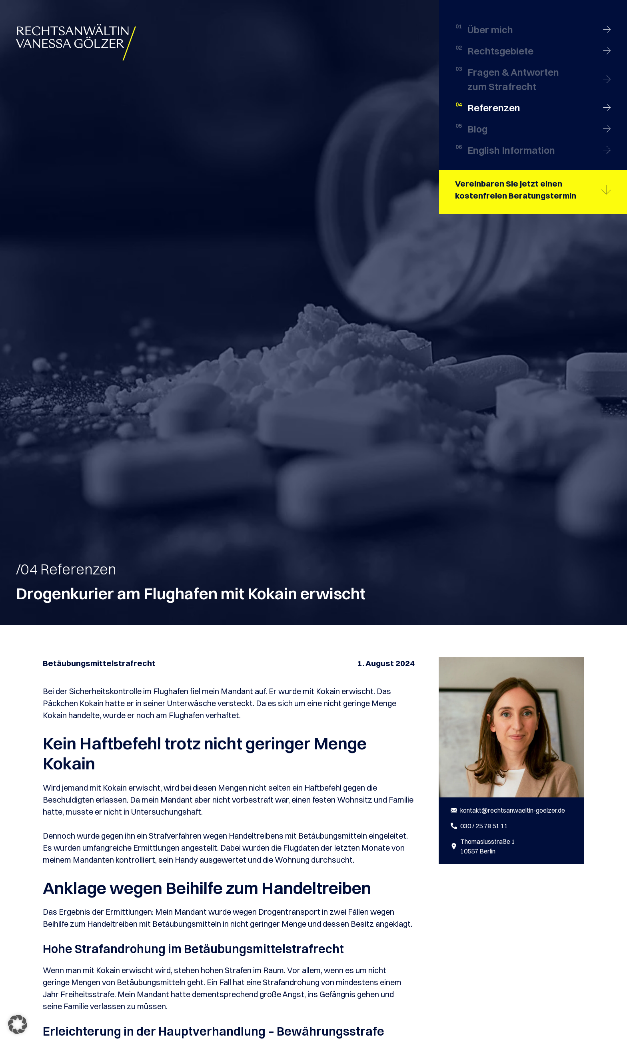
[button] (17, 1024)
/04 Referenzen (66, 569)
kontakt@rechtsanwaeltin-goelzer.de (512, 810)
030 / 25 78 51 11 (484, 826)
